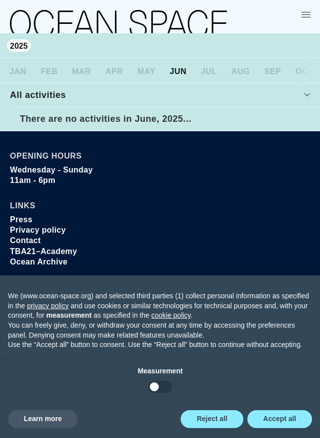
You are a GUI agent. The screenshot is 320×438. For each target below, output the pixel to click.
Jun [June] (178, 71)
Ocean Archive (39, 262)
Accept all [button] (279, 419)
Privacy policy (38, 230)
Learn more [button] (43, 419)
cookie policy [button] (171, 315)
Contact (25, 240)
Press (21, 219)
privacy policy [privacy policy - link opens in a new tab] (48, 306)
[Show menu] (308, 14)
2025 (19, 46)
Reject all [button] (212, 419)
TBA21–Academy (43, 251)
